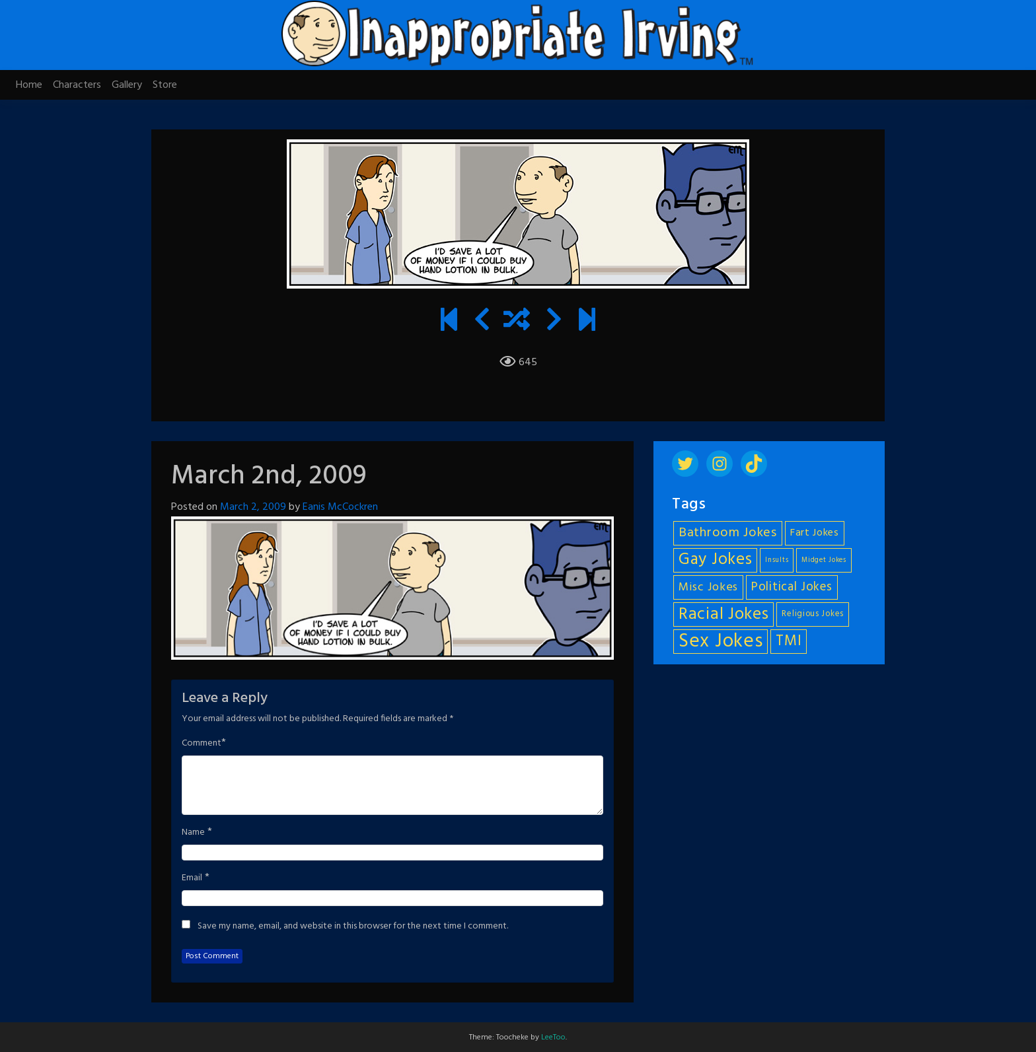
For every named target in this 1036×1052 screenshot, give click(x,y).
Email (192, 878)
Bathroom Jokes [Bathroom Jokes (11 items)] (728, 533)
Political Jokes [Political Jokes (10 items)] (791, 587)
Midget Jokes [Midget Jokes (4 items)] (823, 560)
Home (29, 85)
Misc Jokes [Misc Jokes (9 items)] (708, 587)
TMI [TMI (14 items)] (788, 641)
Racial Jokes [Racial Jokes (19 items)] (723, 614)
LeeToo (553, 1037)
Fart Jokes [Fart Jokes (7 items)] (814, 533)
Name (193, 832)
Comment (201, 743)
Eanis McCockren (340, 507)
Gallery (127, 85)
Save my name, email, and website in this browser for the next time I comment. (353, 926)
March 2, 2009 (253, 507)
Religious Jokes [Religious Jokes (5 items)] (813, 614)
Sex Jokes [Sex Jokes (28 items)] (720, 641)
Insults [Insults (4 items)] (776, 560)
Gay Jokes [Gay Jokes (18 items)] (715, 560)
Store (165, 85)
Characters (77, 85)
